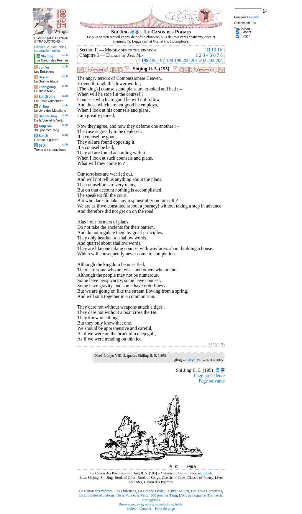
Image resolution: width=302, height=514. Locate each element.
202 (202, 60)
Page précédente (209, 375)
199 (177, 60)
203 (210, 60)
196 (153, 60)
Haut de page (165, 509)
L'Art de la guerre (192, 495)
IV (220, 49)
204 (219, 60)
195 (144, 60)
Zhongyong (47, 87)
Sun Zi (43, 135)
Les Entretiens (125, 491)
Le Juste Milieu (177, 491)
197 (161, 60)
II (209, 49)
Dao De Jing (48, 116)
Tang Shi (45, 126)
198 (169, 60)
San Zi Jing (47, 96)
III (214, 49)
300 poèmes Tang (163, 495)
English (206, 473)
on (181, 473)
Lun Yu (44, 67)
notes (149, 504)
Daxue (43, 77)
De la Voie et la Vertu (132, 495)
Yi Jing (44, 106)
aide (140, 504)
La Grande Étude (151, 491)
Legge (246, 36)
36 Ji (42, 145)
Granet (246, 32)
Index (131, 509)
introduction (164, 504)
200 (186, 60)
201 (194, 60)
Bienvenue (127, 504)
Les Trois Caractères (206, 491)
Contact (145, 509)
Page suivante (212, 380)
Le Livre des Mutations (96, 495)
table (179, 504)
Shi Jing (47, 56)
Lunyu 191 (194, 360)
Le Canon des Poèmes (95, 491)
